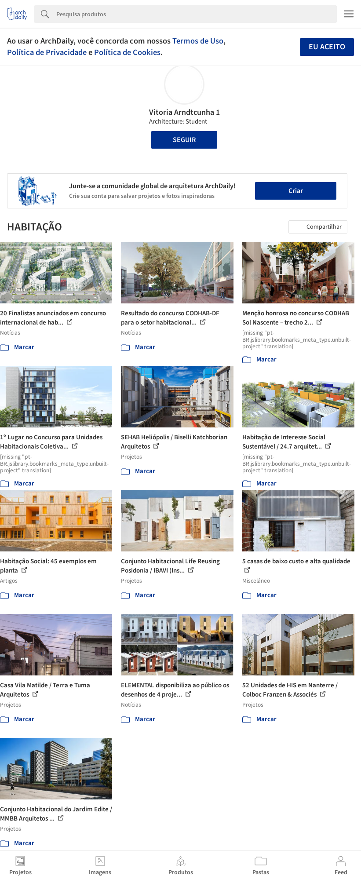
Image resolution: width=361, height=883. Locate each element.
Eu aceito (327, 46)
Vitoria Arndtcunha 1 (184, 112)
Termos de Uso (197, 41)
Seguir (184, 140)
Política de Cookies (127, 52)
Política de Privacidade (47, 52)
